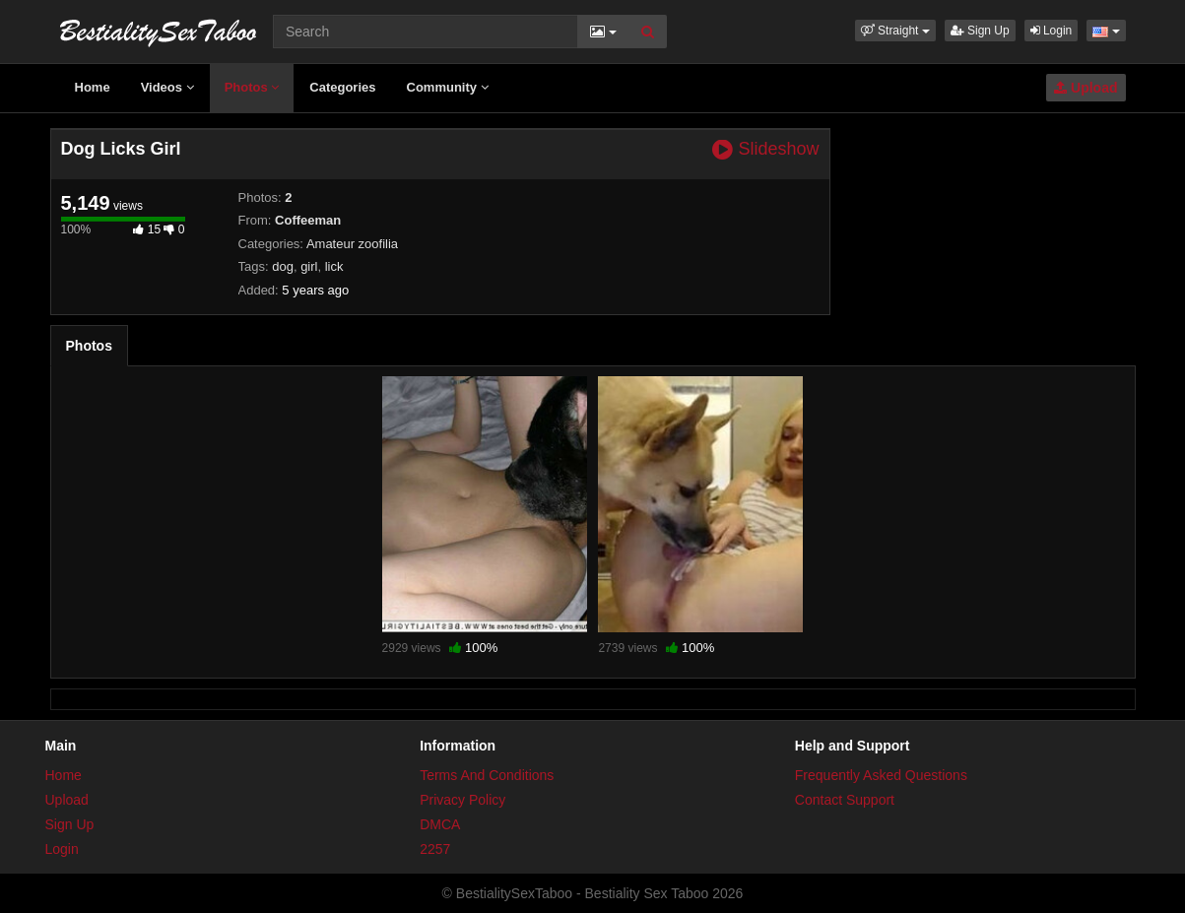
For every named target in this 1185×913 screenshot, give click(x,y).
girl (308, 266)
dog (283, 266)
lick (334, 266)
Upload (1085, 88)
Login (1051, 30)
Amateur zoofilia (352, 243)
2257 (435, 849)
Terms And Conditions (487, 775)
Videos (167, 87)
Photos (252, 87)
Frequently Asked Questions (881, 775)
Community (448, 87)
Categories (342, 87)
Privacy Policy (462, 800)
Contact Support (844, 800)
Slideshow (765, 149)
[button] (895, 30)
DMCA (440, 824)
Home (92, 87)
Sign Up (980, 30)
